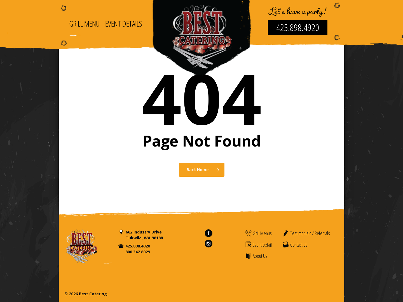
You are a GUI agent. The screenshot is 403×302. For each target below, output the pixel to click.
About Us (256, 255)
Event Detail (258, 244)
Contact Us (295, 244)
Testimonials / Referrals (306, 233)
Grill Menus (258, 233)
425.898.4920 (297, 27)
